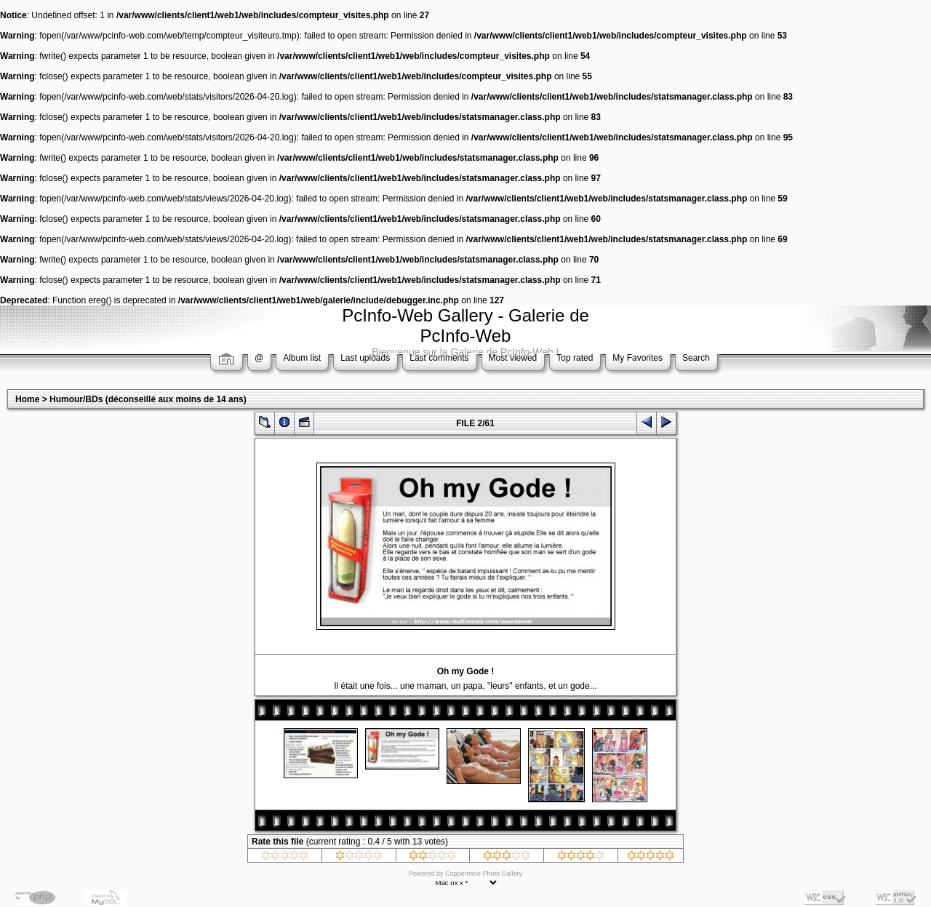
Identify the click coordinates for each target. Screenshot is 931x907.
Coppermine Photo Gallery (483, 873)
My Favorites (637, 358)
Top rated (574, 358)
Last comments (438, 358)
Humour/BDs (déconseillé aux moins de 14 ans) (148, 399)
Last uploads (365, 358)
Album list (302, 358)
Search (696, 358)
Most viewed (513, 358)
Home (27, 399)
